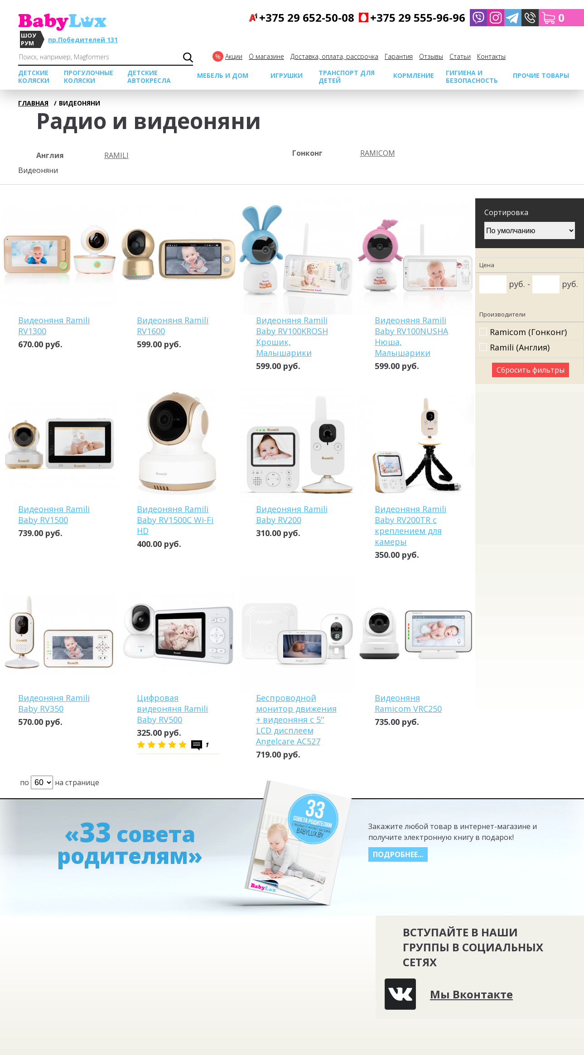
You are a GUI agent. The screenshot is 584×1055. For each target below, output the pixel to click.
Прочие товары (541, 75)
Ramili (116, 155)
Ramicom (377, 153)
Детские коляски (33, 76)
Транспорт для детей (347, 76)
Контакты (491, 56)
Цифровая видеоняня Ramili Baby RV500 (172, 708)
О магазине (266, 56)
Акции (233, 56)
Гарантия (399, 56)
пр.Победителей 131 (83, 39)
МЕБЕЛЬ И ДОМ (222, 75)
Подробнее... (398, 854)
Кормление (413, 75)
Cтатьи (460, 56)
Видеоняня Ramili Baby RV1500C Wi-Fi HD (175, 520)
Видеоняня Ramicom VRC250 (408, 703)
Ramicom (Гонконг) (528, 332)
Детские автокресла (149, 76)
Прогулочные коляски (88, 76)
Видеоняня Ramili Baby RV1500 (54, 514)
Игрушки (286, 75)
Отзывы (431, 56)
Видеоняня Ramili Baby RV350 (54, 703)
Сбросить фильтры (531, 370)
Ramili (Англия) (520, 347)
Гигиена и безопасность (472, 76)
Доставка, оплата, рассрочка (334, 56)
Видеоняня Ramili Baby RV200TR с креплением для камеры (410, 525)
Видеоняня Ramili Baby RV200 (292, 514)
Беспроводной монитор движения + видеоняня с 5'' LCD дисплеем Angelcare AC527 (296, 719)
